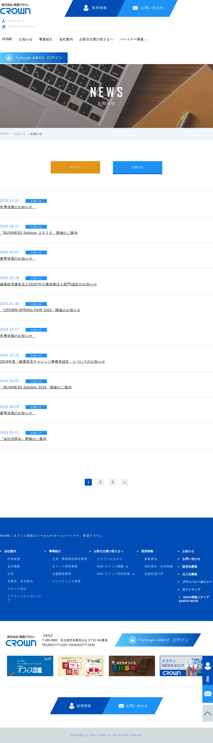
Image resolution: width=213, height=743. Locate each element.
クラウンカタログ (109, 559)
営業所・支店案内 (20, 581)
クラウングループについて (25, 598)
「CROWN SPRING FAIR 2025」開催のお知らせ (40, 310)
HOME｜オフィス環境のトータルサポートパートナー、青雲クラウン (51, 535)
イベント (75, 167)
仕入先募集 (189, 574)
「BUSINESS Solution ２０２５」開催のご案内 (39, 233)
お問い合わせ (152, 8)
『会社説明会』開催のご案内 (23, 439)
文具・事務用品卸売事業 (69, 559)
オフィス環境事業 (65, 566)
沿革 (10, 573)
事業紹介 (46, 39)
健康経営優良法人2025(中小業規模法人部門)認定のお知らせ (48, 284)
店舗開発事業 (61, 573)
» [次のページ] (125, 482)
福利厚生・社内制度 (158, 566)
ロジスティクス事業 (66, 581)
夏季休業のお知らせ (18, 258)
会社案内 (66, 39)
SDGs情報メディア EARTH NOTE (194, 599)
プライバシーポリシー (22, 26)
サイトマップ (16, 20)
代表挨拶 (13, 559)
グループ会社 (17, 588)
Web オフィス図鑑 (110, 566)
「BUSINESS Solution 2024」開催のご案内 (36, 387)
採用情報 (99, 8)
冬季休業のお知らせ (18, 207)
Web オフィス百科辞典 (113, 573)
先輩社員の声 (154, 573)
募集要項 (150, 559)
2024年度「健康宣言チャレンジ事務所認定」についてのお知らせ (52, 361)
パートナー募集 (132, 39)
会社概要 (13, 566)
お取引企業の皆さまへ (96, 39)
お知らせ (26, 39)
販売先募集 (189, 566)
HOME (7, 39)
